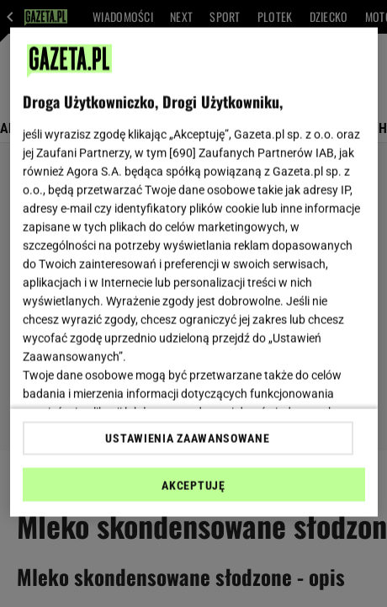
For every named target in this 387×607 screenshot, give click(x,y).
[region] (194, 272)
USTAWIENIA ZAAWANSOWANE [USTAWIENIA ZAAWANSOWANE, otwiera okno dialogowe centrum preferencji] (187, 438)
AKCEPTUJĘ (193, 485)
